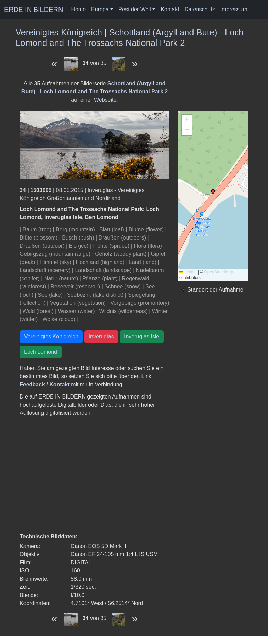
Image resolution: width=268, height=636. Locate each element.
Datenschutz (200, 9)
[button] (213, 192)
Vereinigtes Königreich (59, 32)
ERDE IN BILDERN (33, 9)
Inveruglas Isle (141, 336)
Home (78, 9)
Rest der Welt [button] (134, 9)
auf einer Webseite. (94, 92)
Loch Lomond (40, 352)
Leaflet (188, 272)
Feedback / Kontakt (45, 384)
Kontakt (170, 9)
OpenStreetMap (218, 272)
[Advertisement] (94, 475)
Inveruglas (101, 336)
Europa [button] (100, 9)
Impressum (233, 9)
